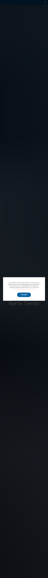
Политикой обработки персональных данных (24, 289)
